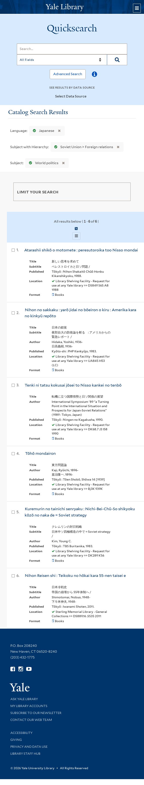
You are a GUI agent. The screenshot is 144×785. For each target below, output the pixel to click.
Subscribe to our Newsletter (35, 713)
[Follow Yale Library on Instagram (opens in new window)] (20, 669)
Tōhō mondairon (40, 453)
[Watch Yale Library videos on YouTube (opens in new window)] (29, 669)
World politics (42, 163)
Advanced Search (67, 74)
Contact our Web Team (31, 720)
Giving (16, 739)
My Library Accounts (28, 706)
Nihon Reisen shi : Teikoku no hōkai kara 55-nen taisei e (75, 575)
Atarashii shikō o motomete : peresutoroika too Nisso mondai (81, 250)
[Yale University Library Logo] (72, 7)
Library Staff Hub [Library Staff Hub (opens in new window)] (25, 753)
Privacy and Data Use (29, 746)
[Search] (72, 49)
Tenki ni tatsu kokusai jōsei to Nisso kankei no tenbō (73, 385)
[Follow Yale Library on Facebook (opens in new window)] (12, 669)
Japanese (42, 131)
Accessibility (21, 733)
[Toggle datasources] (89, 96)
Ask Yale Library (24, 699)
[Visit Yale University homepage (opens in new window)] (19, 685)
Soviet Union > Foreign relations (83, 147)
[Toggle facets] (123, 191)
